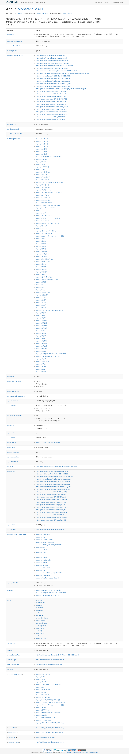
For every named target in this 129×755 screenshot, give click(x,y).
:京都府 (41, 243)
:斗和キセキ (42, 254)
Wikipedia (49, 752)
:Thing (39, 600)
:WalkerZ (41, 371)
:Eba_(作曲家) (43, 674)
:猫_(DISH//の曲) (44, 277)
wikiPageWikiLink (13, 139)
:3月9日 (41, 318)
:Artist (39, 605)
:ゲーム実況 (42, 361)
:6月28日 (41, 333)
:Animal (39, 610)
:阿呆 (40, 287)
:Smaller (41, 557)
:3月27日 (41, 315)
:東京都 (41, 264)
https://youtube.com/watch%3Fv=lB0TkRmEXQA (51, 112)
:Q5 (39, 631)
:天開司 (41, 707)
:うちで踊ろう (43, 177)
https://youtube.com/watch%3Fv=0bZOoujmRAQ (51, 91)
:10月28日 (42, 141)
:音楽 (40, 290)
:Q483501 (41, 638)
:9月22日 (41, 343)
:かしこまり (42, 180)
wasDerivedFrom (13, 655)
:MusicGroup (42, 618)
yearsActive (12, 583)
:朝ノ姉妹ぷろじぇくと (46, 259)
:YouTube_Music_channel (47, 578)
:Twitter (41, 562)
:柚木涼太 (42, 269)
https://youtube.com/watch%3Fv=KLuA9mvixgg (51, 101)
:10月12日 (42, 139)
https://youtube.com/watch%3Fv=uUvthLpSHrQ (51, 119)
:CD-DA (41, 351)
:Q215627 (41, 628)
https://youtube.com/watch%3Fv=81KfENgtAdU (51, 96)
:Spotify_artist (43, 560)
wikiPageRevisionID (14, 134)
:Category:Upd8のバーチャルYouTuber (51, 354)
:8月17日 (41, 338)
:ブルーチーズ (43, 220)
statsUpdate (13, 457)
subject (10, 590)
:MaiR (40, 677)
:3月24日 (41, 313)
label (10, 425)
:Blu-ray (41, 366)
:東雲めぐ (42, 267)
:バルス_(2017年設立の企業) (48, 205)
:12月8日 (41, 151)
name (11, 438)
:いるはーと (42, 692)
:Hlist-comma (43, 575)
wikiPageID (11, 124)
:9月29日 (41, 348)
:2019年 (41, 300)
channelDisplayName (16, 396)
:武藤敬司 (42, 272)
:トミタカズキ (43, 697)
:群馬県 (41, 282)
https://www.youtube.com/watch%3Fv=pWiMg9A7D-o (53, 86)
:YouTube (41, 174)
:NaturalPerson (41, 623)
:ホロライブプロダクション (47, 223)
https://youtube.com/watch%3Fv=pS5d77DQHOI (51, 117)
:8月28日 (41, 341)
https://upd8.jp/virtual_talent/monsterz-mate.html (51, 58)
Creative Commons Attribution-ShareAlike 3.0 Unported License (82, 752)
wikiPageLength (13, 129)
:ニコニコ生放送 (44, 203)
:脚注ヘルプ (43, 568)
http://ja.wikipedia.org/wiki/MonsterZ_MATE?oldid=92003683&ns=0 (57, 655)
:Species (39, 615)
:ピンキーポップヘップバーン (48, 218)
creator (11, 405)
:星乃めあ (42, 256)
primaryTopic (13, 742)
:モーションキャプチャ (46, 231)
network (11, 442)
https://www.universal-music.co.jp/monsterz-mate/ (52, 68)
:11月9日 (41, 149)
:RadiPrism (42, 682)
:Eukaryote (40, 602)
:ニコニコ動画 (43, 200)
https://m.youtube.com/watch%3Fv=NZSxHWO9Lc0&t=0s (54, 66)
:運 (39, 284)
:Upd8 (40, 169)
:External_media (44, 539)
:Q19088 (41, 626)
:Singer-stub (43, 555)
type (9, 600)
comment (11, 643)
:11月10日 (42, 144)
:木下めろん (42, 710)
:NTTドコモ (42, 167)
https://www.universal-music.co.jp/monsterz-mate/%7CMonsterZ (56, 71)
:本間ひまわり (43, 261)
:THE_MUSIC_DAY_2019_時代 (48, 684)
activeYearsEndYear (14, 41)
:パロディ (42, 213)
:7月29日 (41, 336)
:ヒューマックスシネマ (46, 215)
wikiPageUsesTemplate (16, 534)
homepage (11, 660)
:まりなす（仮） (44, 187)
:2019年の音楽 (43, 720)
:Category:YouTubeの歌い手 (47, 356)
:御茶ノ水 (42, 251)
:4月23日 (41, 320)
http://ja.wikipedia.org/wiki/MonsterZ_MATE (49, 664)
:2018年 (41, 297)
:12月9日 (41, 154)
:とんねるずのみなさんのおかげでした (51, 182)
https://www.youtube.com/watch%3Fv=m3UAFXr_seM (53, 83)
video (10, 471)
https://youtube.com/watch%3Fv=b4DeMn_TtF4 (51, 109)
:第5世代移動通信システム (47, 279)
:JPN (40, 547)
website (11, 529)
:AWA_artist (43, 534)
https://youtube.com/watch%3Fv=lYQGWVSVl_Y (51, 114)
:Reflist (41, 552)
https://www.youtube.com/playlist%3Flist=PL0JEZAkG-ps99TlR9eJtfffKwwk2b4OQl (62, 73)
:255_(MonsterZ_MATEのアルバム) (50, 310)
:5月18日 (41, 323)
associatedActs (14, 381)
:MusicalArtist (41, 613)
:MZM (40, 369)
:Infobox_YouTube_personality (48, 545)
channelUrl (12, 401)
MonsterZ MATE (31, 9)
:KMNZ (41, 162)
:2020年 (41, 302)
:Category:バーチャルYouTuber (48, 156)
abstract (10, 34)
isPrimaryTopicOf (13, 664)
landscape (12, 433)
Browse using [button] (27, 2)
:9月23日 (41, 346)
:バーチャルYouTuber (45, 208)
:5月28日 (41, 328)
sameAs (11, 737)
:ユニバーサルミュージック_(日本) (50, 236)
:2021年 (41, 305)
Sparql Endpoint (117, 2)
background (12, 51)
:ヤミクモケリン (44, 233)
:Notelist (41, 550)
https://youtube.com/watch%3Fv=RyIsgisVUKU (51, 104)
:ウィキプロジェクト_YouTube (49, 573)
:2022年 (41, 307)
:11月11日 (42, 146)
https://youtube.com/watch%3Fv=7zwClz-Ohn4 (51, 94)
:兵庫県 (41, 246)
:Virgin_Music (43, 172)
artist (12, 727)
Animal (20, 13)
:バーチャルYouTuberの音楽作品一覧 (50, 702)
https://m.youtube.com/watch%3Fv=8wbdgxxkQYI (52, 60)
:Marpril (41, 164)
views (11, 525)
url (10, 466)
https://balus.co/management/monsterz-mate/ (50, 55)
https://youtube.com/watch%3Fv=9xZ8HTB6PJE (51, 99)
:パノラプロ (42, 210)
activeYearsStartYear (14, 46)
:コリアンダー (43, 195)
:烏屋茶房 (42, 715)
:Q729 (40, 633)
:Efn (40, 537)
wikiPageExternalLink (15, 55)
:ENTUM (41, 159)
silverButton (13, 452)
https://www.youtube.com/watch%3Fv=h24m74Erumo (53, 78)
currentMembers (14, 415)
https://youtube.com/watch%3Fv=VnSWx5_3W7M (52, 107)
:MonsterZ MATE (45, 737)
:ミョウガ (42, 228)
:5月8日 (41, 331)
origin (11, 447)
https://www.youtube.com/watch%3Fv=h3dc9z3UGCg (53, 81)
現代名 (12, 732)
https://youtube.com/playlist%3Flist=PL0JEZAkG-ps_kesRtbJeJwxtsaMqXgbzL (61, 89)
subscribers (12, 462)
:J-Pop (41, 364)
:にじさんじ (42, 185)
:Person (39, 608)
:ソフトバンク (43, 197)
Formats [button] (40, 2)
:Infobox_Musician (45, 542)
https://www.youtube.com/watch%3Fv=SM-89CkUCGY (53, 76)
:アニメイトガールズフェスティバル (50, 192)
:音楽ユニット (43, 292)
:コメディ (42, 359)
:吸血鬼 (41, 249)
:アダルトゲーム (44, 190)
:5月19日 (41, 325)
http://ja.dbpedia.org (43, 13)
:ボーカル (42, 226)
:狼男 (40, 274)
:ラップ (41, 238)
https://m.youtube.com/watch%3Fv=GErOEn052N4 (52, 63)
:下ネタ (41, 241)
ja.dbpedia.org (67, 13)
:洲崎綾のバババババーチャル (48, 712)
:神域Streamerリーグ (45, 718)
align (10, 376)
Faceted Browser (101, 2)
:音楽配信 (42, 295)
